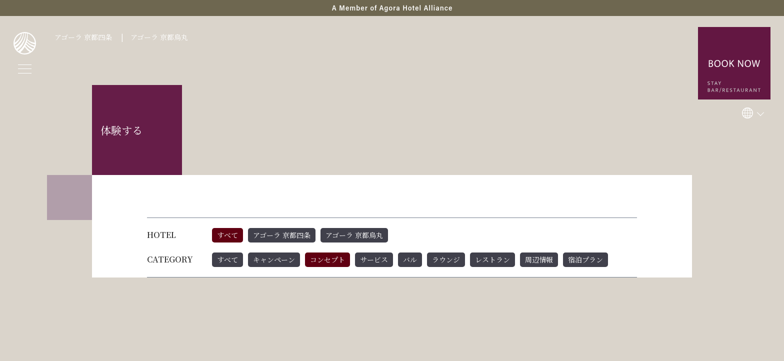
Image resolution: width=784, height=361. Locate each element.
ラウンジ (446, 259)
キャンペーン (274, 259)
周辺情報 (539, 259)
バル (410, 259)
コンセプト (327, 259)
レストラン (492, 259)
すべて (227, 235)
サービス (374, 259)
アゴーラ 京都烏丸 (159, 37)
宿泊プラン (585, 259)
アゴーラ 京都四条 (83, 37)
